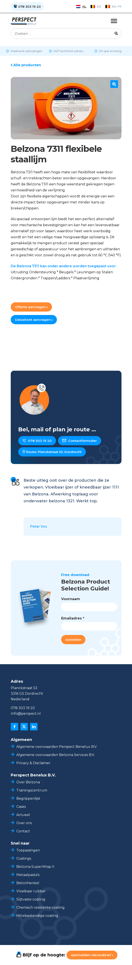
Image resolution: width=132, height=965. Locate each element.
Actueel (23, 815)
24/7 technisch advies (68, 51)
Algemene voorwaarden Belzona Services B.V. (55, 755)
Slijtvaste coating (30, 899)
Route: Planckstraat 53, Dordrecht (52, 452)
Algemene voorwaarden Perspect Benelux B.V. (56, 747)
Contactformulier (79, 441)
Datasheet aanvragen (34, 320)
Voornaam (70, 599)
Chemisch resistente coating (40, 907)
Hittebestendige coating (37, 916)
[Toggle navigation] (114, 21)
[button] (114, 84)
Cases (21, 807)
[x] (24, 726)
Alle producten (27, 65)
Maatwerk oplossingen (26, 51)
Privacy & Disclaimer (33, 763)
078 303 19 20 (37, 441)
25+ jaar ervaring (109, 51)
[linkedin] (34, 726)
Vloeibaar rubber (31, 891)
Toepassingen (28, 850)
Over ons (24, 823)
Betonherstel (27, 883)
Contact (23, 831)
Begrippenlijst (28, 798)
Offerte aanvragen (31, 307)
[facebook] (14, 726)
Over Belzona (28, 782)
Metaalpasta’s (27, 875)
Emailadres (72, 618)
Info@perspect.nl (26, 713)
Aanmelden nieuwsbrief (92, 955)
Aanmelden (73, 640)
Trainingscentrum (31, 790)
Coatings (23, 858)
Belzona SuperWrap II (35, 867)
